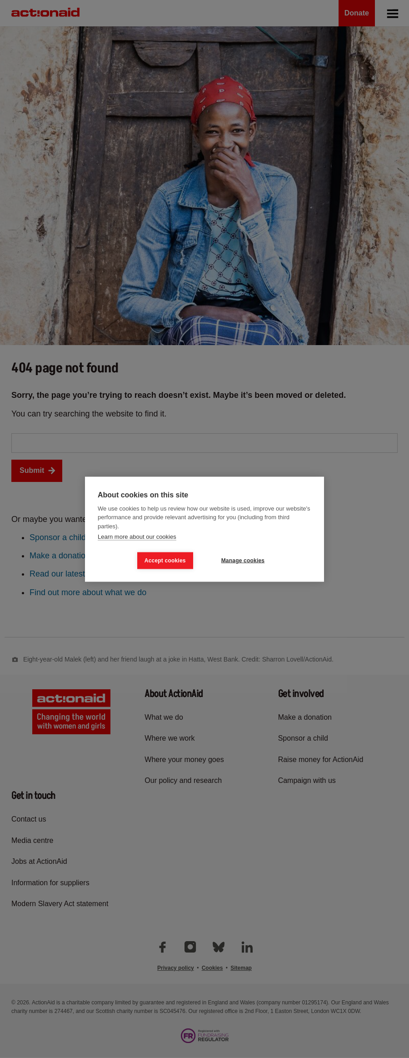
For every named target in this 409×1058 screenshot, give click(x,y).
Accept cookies (165, 560)
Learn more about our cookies (137, 536)
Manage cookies (243, 560)
